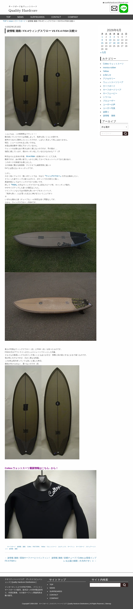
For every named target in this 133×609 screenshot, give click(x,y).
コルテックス (62, 546)
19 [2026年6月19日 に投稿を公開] (118, 43)
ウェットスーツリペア (113, 82)
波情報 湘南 (21, 546)
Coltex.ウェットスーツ (113, 64)
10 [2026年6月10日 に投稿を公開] (110, 40)
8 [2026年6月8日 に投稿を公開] (102, 40)
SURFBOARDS (37, 17)
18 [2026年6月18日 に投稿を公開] (114, 43)
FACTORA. (36, 546)
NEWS (20, 17)
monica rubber (109, 67)
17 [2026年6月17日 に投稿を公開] (110, 43)
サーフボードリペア (112, 90)
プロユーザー (109, 101)
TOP (8, 17)
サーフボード (11, 546)
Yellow (43, 546)
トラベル (107, 97)
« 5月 (103, 52)
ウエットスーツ (51, 546)
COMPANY (73, 17)
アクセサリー (109, 78)
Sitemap (108, 604)
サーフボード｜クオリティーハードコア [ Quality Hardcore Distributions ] (64, 604)
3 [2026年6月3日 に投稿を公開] (110, 37)
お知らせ (107, 75)
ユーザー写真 (109, 108)
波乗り (106, 112)
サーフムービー (110, 93)
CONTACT (56, 17)
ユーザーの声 (109, 104)
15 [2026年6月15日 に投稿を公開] (102, 43)
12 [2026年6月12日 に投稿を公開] (118, 40)
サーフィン (71, 546)
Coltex (29, 546)
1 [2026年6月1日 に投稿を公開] (102, 37)
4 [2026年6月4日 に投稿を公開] (114, 37)
